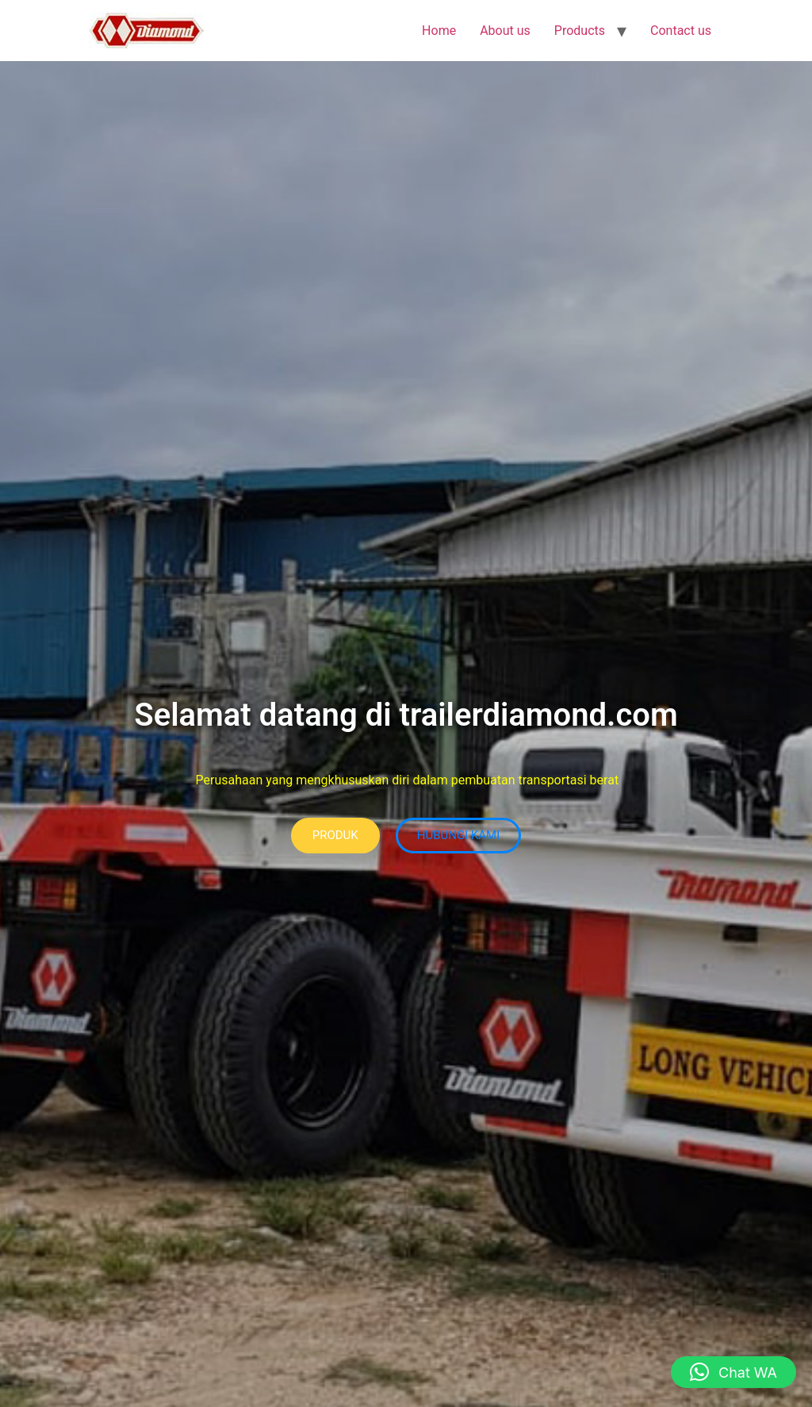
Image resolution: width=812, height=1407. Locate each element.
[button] (733, 1372)
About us (505, 30)
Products (579, 30)
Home (439, 30)
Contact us (680, 30)
